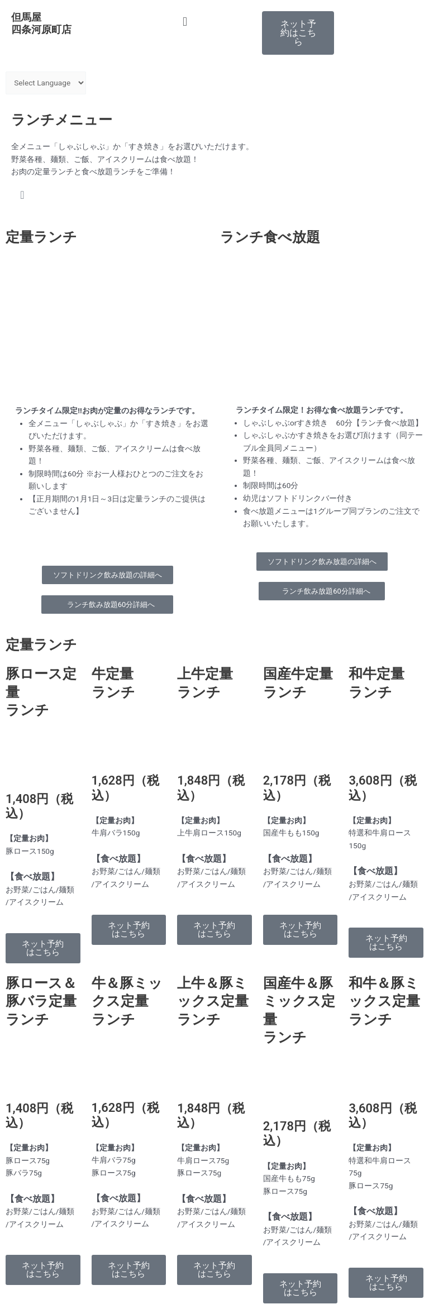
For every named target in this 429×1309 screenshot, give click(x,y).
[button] (214, 21)
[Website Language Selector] (46, 82)
